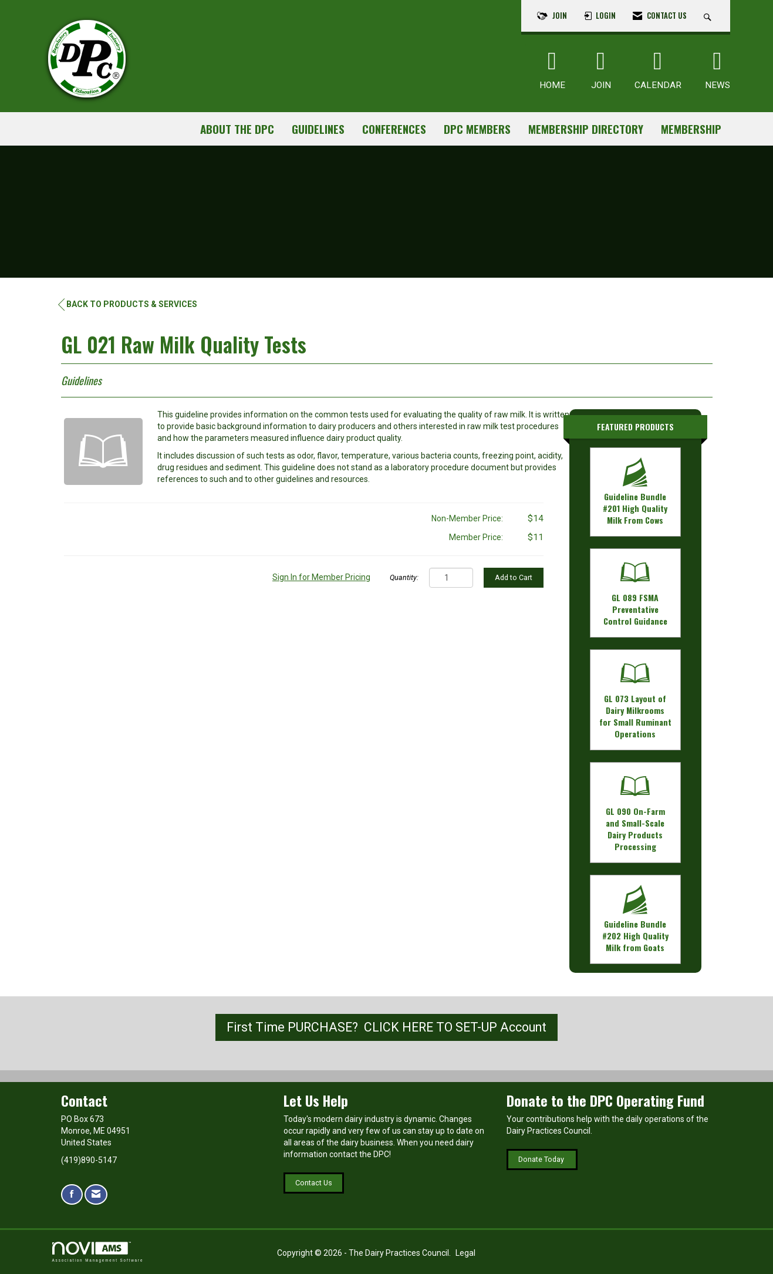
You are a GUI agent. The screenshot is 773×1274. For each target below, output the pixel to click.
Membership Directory (585, 129)
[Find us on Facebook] (72, 1194)
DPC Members (477, 129)
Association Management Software (98, 1252)
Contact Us (313, 1182)
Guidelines (318, 129)
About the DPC (237, 129)
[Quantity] (451, 578)
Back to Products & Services (127, 304)
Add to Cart (513, 577)
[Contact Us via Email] (96, 1194)
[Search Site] (709, 16)
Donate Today (542, 1159)
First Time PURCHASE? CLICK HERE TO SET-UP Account (386, 1027)
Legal (465, 1253)
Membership (691, 129)
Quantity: (404, 577)
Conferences (394, 129)
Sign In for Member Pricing (321, 577)
